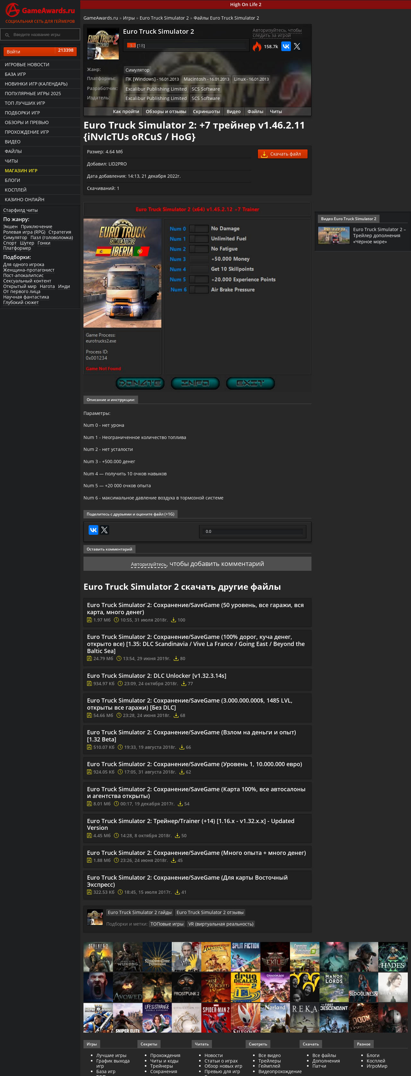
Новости (214, 1065)
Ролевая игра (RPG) (24, 232)
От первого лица (21, 291)
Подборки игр (22, 113)
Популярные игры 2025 (33, 93)
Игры (129, 18)
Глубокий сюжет (21, 302)
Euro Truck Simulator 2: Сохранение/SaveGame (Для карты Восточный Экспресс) (187, 891)
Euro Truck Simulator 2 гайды (136, 922)
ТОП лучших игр (25, 103)
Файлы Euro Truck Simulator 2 (226, 18)
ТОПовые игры (165, 934)
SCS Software (196, 87)
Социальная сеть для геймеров (40, 12)
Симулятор (15, 237)
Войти (40, 51)
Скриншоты (206, 109)
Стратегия (59, 232)
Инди (64, 286)
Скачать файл (281, 152)
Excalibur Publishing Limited (152, 87)
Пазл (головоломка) (52, 237)
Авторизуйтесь (148, 573)
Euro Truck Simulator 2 (164, 18)
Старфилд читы (20, 210)
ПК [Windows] (139, 78)
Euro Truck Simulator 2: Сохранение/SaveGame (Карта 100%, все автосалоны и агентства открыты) (196, 802)
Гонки (44, 243)
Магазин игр (21, 170)
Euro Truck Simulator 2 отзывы (199, 922)
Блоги (12, 180)
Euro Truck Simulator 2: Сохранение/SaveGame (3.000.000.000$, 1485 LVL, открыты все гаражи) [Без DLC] (190, 714)
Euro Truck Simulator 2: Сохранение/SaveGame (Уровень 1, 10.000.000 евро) (194, 774)
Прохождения (165, 1065)
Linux (233, 78)
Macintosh (190, 78)
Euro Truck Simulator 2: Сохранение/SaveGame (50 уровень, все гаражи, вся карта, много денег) (195, 618)
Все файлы (324, 1065)
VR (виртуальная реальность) (214, 934)
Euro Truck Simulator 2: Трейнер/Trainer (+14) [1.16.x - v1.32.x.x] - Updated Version (190, 834)
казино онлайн (24, 199)
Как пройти (126, 109)
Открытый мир (20, 286)
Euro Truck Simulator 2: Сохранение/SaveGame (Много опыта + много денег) (196, 863)
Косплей (16, 190)
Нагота (47, 286)
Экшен (10, 226)
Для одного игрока (23, 264)
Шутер (27, 243)
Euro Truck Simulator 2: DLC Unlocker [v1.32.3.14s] (156, 686)
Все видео (269, 1065)
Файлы (13, 151)
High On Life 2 (245, 4)
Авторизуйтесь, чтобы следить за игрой (277, 33)
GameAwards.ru (100, 18)
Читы (11, 161)
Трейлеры (269, 1070)
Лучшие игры (111, 1065)
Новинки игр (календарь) (36, 84)
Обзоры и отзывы (166, 109)
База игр (15, 74)
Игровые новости (27, 64)
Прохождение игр (27, 132)
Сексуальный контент (27, 281)
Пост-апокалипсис (23, 275)
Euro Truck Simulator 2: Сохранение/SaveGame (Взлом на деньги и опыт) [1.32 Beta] (191, 746)
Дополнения (326, 1070)
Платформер (17, 248)
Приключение (36, 226)
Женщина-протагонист (29, 270)
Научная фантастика (26, 297)
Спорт (10, 243)
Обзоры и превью (27, 122)
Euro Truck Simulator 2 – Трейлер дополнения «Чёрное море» (379, 238)
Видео (13, 142)
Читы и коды (164, 1070)
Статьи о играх (221, 1070)
